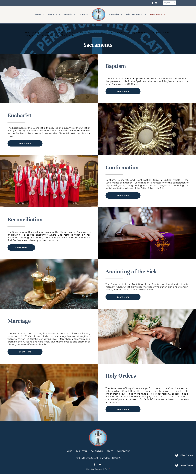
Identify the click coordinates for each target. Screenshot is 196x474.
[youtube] (156, 3)
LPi (109, 469)
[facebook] (152, 3)
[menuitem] (39, 14)
